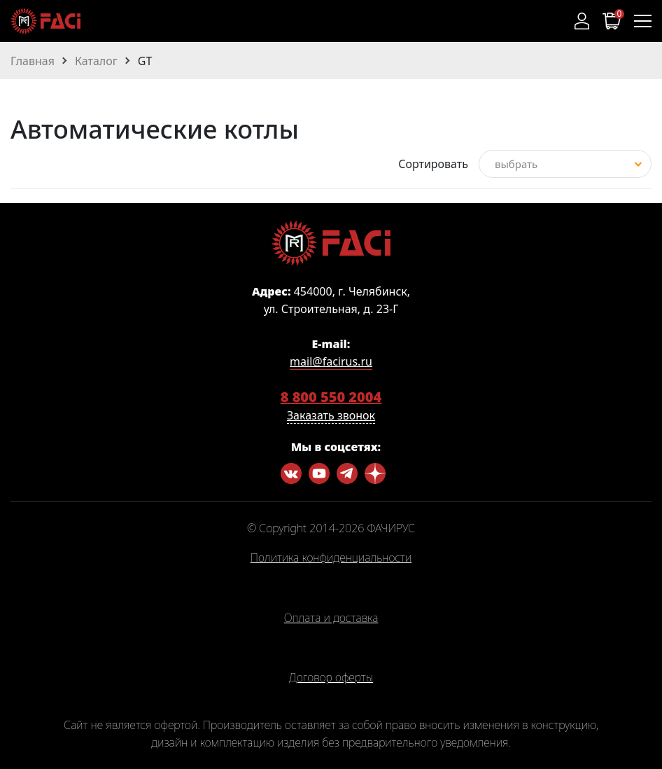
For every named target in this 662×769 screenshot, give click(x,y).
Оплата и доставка (331, 618)
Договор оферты (331, 678)
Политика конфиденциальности (331, 558)
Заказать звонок (331, 415)
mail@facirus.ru (331, 361)
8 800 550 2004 (331, 396)
